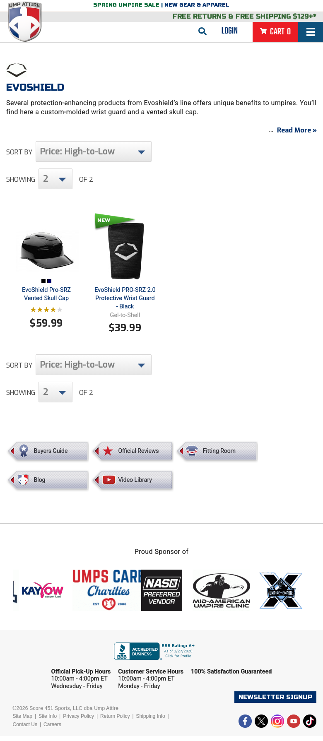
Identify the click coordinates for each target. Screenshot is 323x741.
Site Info (48, 721)
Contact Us (25, 729)
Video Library (135, 484)
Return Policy (115, 721)
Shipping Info (150, 721)
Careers (52, 729)
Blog (40, 484)
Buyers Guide (51, 455)
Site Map (22, 721)
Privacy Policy (78, 721)
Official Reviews (138, 455)
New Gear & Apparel (196, 5)
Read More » (297, 135)
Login (230, 31)
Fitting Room (219, 455)
